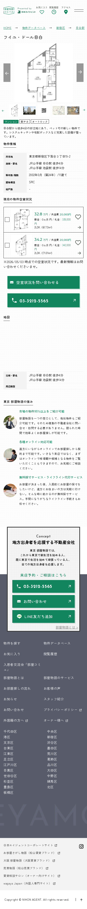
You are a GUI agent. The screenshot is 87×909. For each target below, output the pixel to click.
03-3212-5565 (33, 301)
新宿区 (52, 736)
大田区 (52, 770)
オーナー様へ (54, 720)
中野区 (52, 775)
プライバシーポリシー (61, 709)
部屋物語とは (13, 677)
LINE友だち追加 (38, 616)
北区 (50, 786)
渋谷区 (52, 742)
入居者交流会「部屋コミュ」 (22, 667)
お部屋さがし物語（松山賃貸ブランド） (29, 853)
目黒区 (8, 770)
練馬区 (52, 781)
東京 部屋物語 (8, 10)
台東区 (8, 748)
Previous (6, 72)
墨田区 (52, 748)
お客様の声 (52, 688)
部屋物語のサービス (59, 677)
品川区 (52, 764)
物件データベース (57, 643)
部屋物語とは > (67, 627)
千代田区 (10, 731)
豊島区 (8, 786)
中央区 (52, 731)
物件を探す (12, 643)
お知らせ (10, 699)
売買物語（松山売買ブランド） (23, 868)
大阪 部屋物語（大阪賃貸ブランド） (27, 860)
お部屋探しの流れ (17, 688)
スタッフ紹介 (54, 699)
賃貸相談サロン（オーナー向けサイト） (29, 876)
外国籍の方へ (13, 720)
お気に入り (12, 654)
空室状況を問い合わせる (37, 282)
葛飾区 (52, 759)
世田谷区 (10, 775)
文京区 (8, 742)
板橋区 (8, 792)
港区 (6, 736)
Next (80, 72)
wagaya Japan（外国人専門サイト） (27, 883)
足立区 (8, 759)
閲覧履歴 (50, 654)
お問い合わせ (35, 601)
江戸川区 (10, 764)
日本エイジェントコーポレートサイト (28, 845)
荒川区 (52, 753)
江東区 (8, 753)
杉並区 (8, 781)
